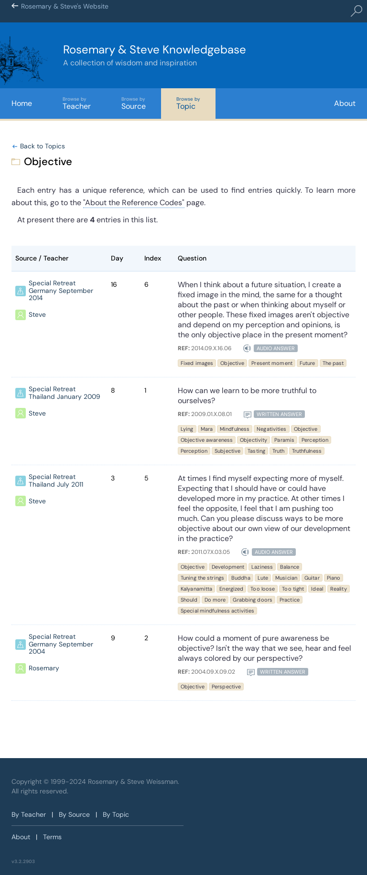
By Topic (116, 814)
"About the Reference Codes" (133, 203)
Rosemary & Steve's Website (64, 11)
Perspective (226, 686)
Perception (315, 440)
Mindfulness (234, 429)
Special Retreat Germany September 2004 (61, 644)
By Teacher (28, 814)
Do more (215, 599)
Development (228, 566)
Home (21, 103)
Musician (286, 577)
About (345, 103)
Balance (289, 566)
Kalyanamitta (196, 588)
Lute (263, 577)
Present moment (271, 363)
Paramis (284, 440)
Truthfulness (307, 451)
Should (189, 599)
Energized (231, 588)
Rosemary (44, 669)
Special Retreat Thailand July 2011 (56, 481)
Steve (37, 315)
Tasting (256, 451)
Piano (334, 577)
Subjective (227, 451)
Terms (52, 837)
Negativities (271, 429)
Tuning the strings (202, 577)
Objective (232, 363)
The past (333, 363)
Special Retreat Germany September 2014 (61, 291)
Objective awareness (207, 440)
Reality (338, 588)
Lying (187, 429)
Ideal (317, 588)
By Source (74, 814)
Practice (290, 599)
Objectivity (253, 440)
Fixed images (197, 363)
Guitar (312, 577)
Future (307, 363)
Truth (278, 451)
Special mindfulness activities (217, 610)
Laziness (262, 566)
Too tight (293, 588)
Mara (207, 429)
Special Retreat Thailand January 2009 (65, 393)
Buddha (240, 577)
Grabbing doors (252, 599)
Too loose (262, 588)
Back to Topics (42, 146)
